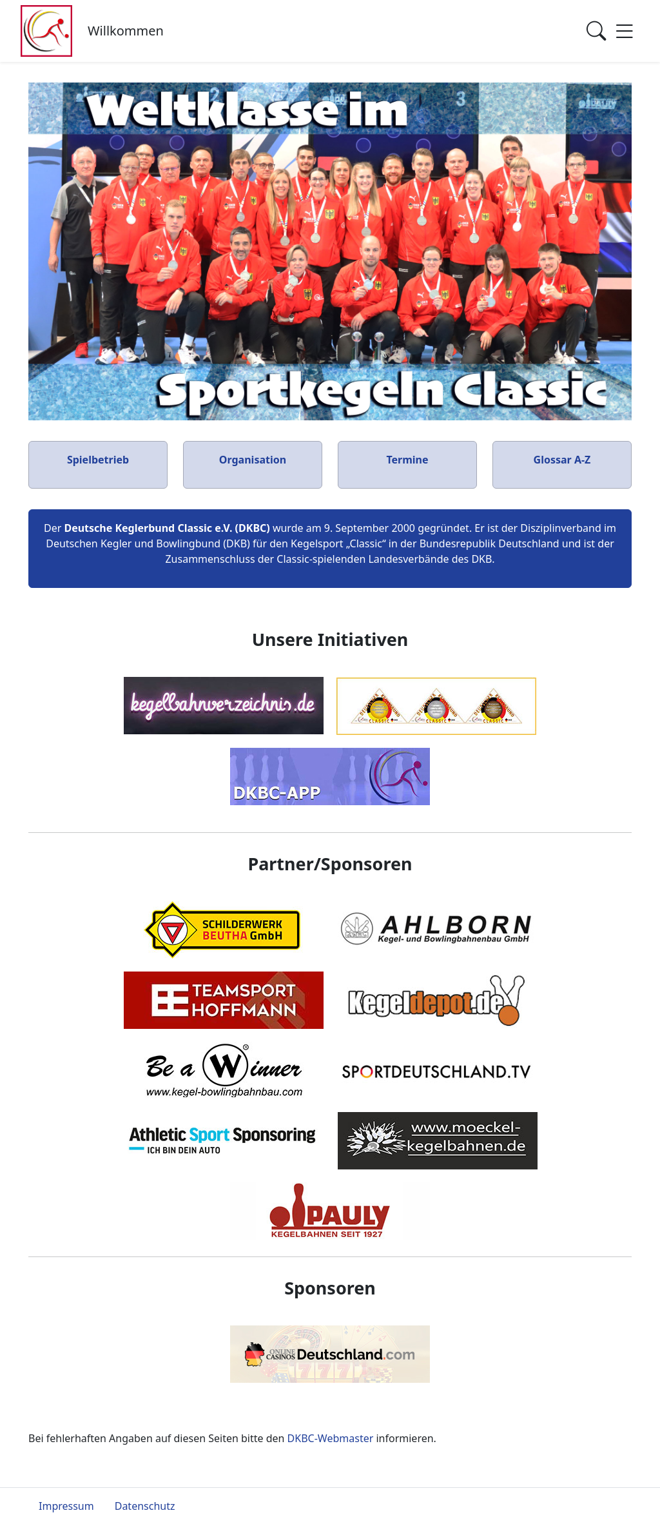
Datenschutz (145, 1506)
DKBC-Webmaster (330, 1438)
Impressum (66, 1506)
